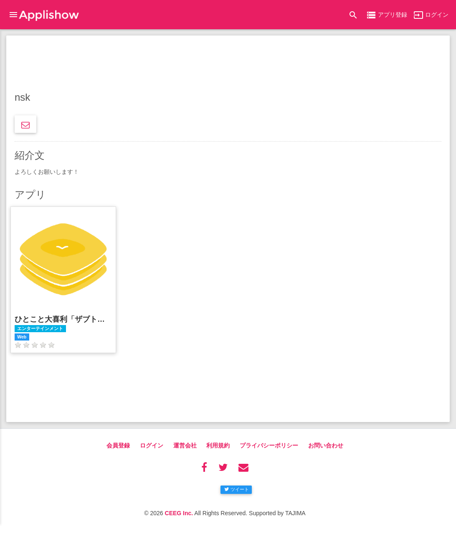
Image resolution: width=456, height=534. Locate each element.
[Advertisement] (228, 65)
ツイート (236, 489)
